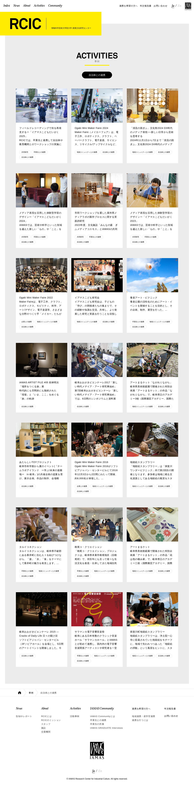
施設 (43, 728)
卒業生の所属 (97, 724)
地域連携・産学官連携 (143, 716)
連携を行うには (140, 720)
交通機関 (46, 732)
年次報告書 (170, 708)
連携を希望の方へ (141, 708)
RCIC (25, 23)
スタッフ (46, 724)
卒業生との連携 (39, 152)
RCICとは (46, 716)
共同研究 (24, 152)
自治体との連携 (27, 157)
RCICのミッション (51, 720)
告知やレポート (24, 716)
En (179, 6)
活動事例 (74, 716)
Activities (75, 709)
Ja (173, 6)
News (19, 709)
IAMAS (188, 6)
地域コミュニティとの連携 (87, 152)
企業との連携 (26, 322)
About (44, 709)
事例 (31, 693)
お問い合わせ (171, 716)
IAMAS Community (102, 709)
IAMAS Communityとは (102, 716)
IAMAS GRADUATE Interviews (106, 728)
